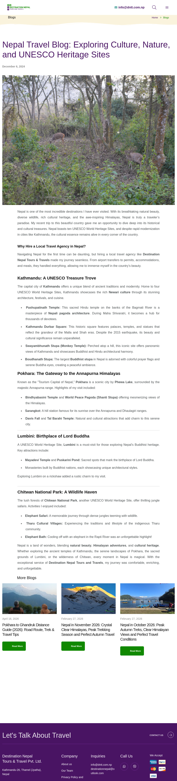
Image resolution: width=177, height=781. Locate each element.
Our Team (67, 770)
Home (155, 17)
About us (66, 764)
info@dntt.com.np (101, 764)
